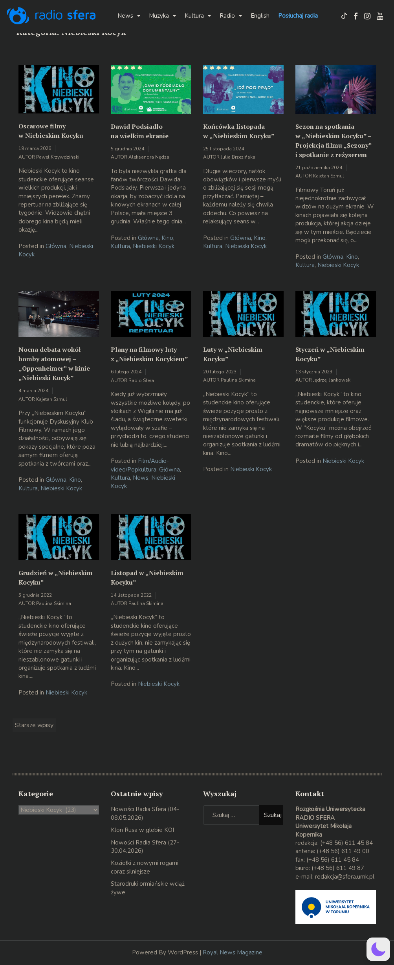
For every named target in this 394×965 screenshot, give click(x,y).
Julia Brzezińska (238, 157)
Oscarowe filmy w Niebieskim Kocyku (50, 131)
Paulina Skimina (238, 380)
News (125, 16)
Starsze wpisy (34, 725)
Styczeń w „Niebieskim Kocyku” (330, 354)
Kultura (194, 16)
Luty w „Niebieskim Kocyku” (232, 354)
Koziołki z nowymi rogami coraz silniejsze (144, 867)
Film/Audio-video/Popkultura (140, 465)
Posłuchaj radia (298, 16)
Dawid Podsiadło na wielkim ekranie (140, 131)
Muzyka (159, 16)
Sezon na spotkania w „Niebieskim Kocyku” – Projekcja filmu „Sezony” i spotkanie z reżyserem (333, 140)
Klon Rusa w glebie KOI (142, 830)
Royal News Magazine (232, 952)
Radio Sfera (141, 380)
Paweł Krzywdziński (57, 157)
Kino (167, 238)
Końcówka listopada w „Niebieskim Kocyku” (239, 131)
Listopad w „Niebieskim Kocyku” (147, 577)
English (260, 16)
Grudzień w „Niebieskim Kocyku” (55, 577)
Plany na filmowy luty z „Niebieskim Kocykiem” (149, 354)
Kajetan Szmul (328, 176)
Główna (56, 246)
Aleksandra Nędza (148, 157)
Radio (227, 16)
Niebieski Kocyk (153, 246)
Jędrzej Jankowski (332, 380)
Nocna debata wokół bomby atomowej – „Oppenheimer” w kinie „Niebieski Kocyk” (54, 363)
